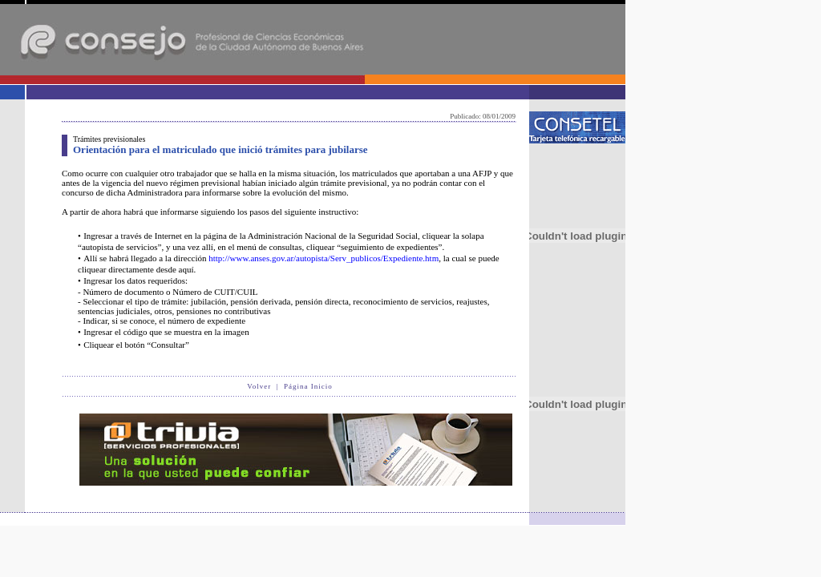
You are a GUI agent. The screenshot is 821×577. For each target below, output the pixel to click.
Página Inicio (308, 386)
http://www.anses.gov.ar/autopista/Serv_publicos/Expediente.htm (323, 258)
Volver (259, 386)
